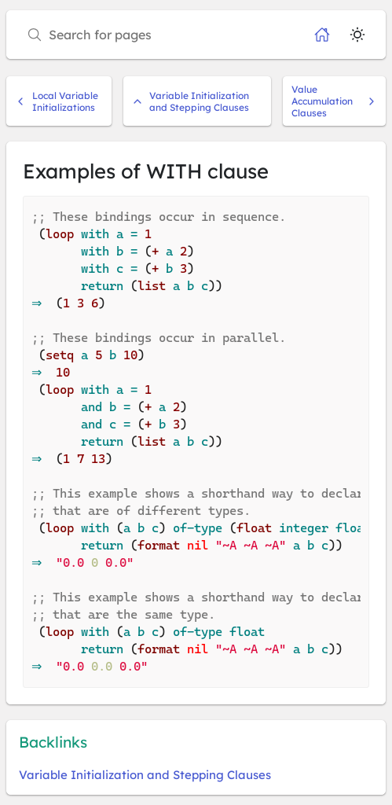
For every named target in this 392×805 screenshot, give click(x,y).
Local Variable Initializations (56, 101)
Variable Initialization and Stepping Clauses (190, 101)
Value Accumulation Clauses (334, 101)
